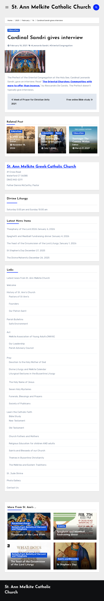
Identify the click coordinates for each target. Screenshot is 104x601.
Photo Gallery (14, 480)
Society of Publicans (19, 403)
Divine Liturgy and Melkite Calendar (27, 369)
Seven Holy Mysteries (20, 389)
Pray (9, 357)
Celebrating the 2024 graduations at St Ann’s (51, 141)
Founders (14, 303)
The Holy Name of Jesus (21, 381)
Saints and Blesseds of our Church (27, 450)
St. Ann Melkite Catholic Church (51, 7)
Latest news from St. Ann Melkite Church (28, 277)
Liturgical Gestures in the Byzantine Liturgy (32, 373)
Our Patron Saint (17, 310)
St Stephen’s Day (16, 250)
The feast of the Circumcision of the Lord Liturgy (33, 243)
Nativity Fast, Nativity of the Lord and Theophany (29, 528)
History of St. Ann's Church (21, 292)
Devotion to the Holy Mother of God (27, 361)
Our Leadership (17, 343)
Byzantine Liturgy (21, 523)
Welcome (11, 285)
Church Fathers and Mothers (24, 436)
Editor (13, 141)
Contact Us (13, 487)
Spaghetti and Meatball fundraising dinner (29, 236)
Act (9, 332)
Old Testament (16, 427)
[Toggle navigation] (7, 7)
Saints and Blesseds (68, 558)
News (58, 133)
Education (14, 30)
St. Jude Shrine (15, 473)
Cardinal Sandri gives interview (45, 37)
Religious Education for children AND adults (32, 443)
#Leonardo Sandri (40, 45)
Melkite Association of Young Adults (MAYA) (32, 336)
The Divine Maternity (18, 257)
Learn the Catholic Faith (19, 411)
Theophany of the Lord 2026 (22, 228)
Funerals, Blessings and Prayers (25, 396)
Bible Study (15, 416)
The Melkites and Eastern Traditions (27, 464)
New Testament (17, 420)
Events (61, 526)
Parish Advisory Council (21, 347)
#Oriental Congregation (61, 45)
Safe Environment (18, 323)
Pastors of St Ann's (19, 296)
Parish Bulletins (15, 319)
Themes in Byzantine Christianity (26, 457)
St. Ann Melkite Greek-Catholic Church (41, 166)
